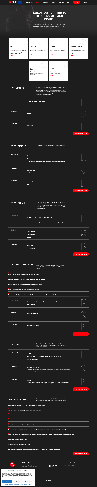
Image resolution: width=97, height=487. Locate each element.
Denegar (18, 481)
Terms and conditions (27, 484)
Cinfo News (61, 2)
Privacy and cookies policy (8, 484)
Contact (54, 2)
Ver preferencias (28, 481)
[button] (33, 470)
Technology (46, 2)
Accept (7, 481)
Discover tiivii (29, 2)
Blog (68, 2)
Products (38, 2)
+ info (11, 55)
